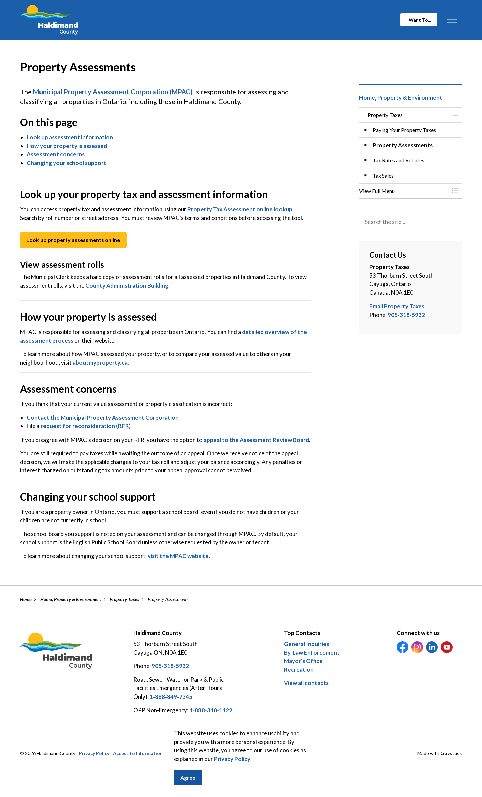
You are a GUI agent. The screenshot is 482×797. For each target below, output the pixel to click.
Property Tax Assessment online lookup (239, 209)
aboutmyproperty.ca (100, 362)
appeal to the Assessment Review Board (256, 439)
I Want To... (419, 20)
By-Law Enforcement (312, 652)
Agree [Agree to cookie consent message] (188, 784)
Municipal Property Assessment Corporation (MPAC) (113, 92)
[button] (404, 191)
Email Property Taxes (396, 306)
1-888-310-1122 (210, 710)
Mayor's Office (303, 660)
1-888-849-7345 (171, 696)
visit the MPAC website (178, 555)
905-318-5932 (406, 314)
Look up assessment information (70, 137)
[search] (410, 222)
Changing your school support (66, 163)
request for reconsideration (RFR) (86, 425)
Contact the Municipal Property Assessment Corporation (103, 417)
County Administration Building (126, 285)
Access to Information (138, 753)
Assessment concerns (56, 154)
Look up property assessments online (73, 240)
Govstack (451, 753)
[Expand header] (452, 20)
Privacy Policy (232, 765)
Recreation (299, 669)
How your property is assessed (67, 145)
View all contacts (306, 682)
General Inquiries (306, 643)
